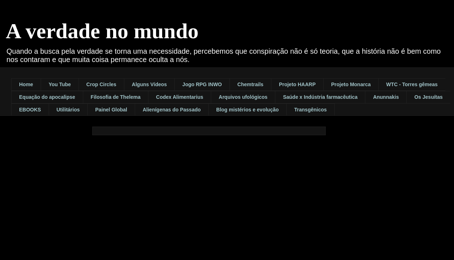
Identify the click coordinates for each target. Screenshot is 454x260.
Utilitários (68, 110)
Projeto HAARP (297, 84)
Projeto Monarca (351, 84)
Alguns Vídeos (149, 84)
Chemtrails (250, 84)
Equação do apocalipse (47, 97)
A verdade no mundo (102, 31)
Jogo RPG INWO (202, 84)
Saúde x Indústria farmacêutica (320, 97)
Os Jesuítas (428, 97)
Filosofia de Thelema (116, 97)
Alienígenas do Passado (172, 110)
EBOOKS (30, 110)
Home (26, 84)
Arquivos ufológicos (243, 97)
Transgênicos (310, 110)
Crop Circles (101, 84)
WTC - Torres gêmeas (412, 84)
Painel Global (111, 110)
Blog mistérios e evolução (247, 110)
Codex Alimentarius (179, 97)
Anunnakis (386, 97)
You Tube (60, 84)
